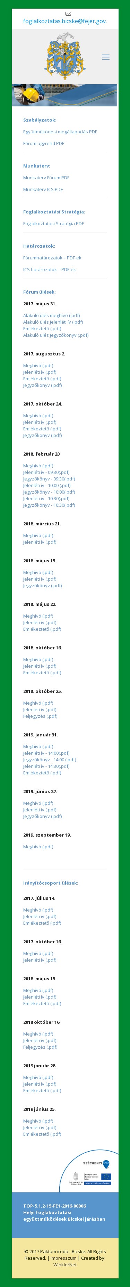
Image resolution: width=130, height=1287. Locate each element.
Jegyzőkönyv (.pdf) (42, 385)
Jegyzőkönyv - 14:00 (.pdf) (49, 759)
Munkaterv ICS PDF (43, 189)
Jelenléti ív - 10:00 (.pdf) (46, 485)
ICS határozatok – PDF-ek (49, 269)
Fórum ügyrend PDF (43, 143)
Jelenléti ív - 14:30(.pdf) (46, 766)
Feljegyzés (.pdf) (40, 716)
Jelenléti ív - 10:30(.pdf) (46, 498)
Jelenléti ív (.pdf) (39, 372)
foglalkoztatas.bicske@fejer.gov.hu (68, 21)
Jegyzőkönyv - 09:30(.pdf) (49, 479)
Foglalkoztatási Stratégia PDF (53, 223)
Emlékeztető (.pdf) (42, 328)
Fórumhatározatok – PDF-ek (52, 258)
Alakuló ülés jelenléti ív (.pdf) (53, 322)
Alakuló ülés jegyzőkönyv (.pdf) (55, 335)
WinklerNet (65, 1264)
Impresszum (64, 1258)
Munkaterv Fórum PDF (46, 177)
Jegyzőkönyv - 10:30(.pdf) (49, 505)
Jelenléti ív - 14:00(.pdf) (46, 753)
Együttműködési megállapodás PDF (60, 131)
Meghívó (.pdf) (38, 365)
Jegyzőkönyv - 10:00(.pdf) (49, 492)
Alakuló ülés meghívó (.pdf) (51, 315)
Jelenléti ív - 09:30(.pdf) (46, 472)
